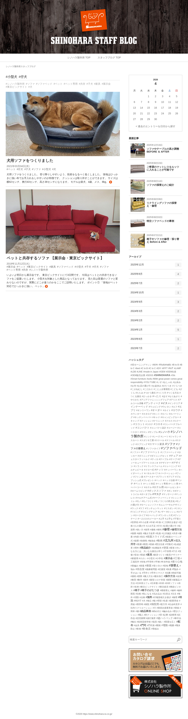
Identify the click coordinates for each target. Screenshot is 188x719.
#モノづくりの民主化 (164, 501)
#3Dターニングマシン (141, 365)
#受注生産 (160, 544)
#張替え (174, 565)
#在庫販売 (156, 548)
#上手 (161, 519)
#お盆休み (156, 386)
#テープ (173, 459)
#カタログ (147, 414)
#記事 (165, 615)
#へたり (156, 396)
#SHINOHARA (162, 375)
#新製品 (176, 580)
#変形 (172, 548)
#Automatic (165, 364)
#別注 (142, 537)
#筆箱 (176, 608)
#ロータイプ (139, 515)
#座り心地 (176, 561)
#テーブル (164, 459)
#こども (174, 389)
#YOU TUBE (150, 382)
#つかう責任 (150, 393)
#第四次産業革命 (165, 608)
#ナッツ (158, 469)
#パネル (148, 473)
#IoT (170, 368)
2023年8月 (156, 340)
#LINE (140, 371)
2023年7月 (156, 349)
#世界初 (134, 522)
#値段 (139, 533)
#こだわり (148, 389)
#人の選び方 (139, 526)
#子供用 (167, 551)
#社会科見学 (174, 604)
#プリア (171, 477)
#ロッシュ (171, 512)
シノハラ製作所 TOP (78, 57)
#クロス (169, 421)
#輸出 (133, 622)
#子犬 (90, 83)
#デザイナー (165, 463)
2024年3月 (156, 312)
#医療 (139, 544)
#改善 (178, 576)
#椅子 (136, 590)
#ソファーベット (150, 452)
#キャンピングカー (170, 417)
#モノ (138, 501)
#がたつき (167, 386)
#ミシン (175, 498)
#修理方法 (176, 529)
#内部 (136, 537)
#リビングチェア (149, 512)
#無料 (149, 597)
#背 (160, 615)
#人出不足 (151, 526)
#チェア (173, 455)
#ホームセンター (172, 487)
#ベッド (158, 480)
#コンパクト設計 (158, 428)
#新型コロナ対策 (157, 580)
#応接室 (161, 569)
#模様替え (165, 590)
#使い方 (139, 529)
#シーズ (156, 436)
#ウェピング (155, 406)
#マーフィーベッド (161, 498)
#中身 (158, 522)
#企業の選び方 (170, 526)
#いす (159, 382)
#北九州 (168, 540)
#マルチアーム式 (144, 498)
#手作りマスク (157, 573)
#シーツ (164, 436)
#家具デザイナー (173, 555)
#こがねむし (137, 389)
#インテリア (174, 403)
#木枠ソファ (171, 583)
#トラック (139, 466)
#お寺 (133, 386)
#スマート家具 (156, 444)
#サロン (144, 432)
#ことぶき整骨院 (162, 389)
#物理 (174, 597)
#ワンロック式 (166, 515)
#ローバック (152, 515)
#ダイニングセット (159, 456)
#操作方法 (169, 576)
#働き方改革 (149, 533)
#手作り (146, 573)
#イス (164, 403)
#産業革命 (173, 600)
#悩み (175, 569)
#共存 (82, 83)
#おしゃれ (167, 382)
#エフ (174, 406)
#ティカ (154, 459)
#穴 (154, 608)
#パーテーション (167, 473)
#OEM (162, 371)
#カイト (167, 410)
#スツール (170, 440)
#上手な (169, 519)
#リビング (135, 512)
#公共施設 (166, 533)
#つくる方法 (173, 393)
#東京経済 (163, 587)
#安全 (136, 555)
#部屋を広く (170, 622)
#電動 (164, 625)
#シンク (148, 436)
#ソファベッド (44, 83)
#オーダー (156, 410)
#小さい (143, 558)
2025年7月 (156, 284)
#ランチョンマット (154, 508)
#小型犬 (11, 77)
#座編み (134, 565)
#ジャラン (174, 436)
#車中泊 (177, 618)
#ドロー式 (149, 470)
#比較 (138, 594)
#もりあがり (174, 396)
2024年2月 (156, 321)
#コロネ (158, 424)
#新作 (145, 580)
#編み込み (167, 611)
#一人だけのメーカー (148, 519)
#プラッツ (161, 477)
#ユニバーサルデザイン (170, 505)
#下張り (177, 519)
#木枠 (161, 583)
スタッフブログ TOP (109, 57)
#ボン (169, 491)
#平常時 (150, 562)
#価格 (153, 529)
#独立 (149, 600)
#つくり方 (161, 393)
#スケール (159, 440)
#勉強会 (152, 540)
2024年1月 (156, 331)
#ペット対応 (149, 483)
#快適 (169, 569)
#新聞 (168, 580)
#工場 (176, 558)
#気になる (146, 594)
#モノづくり (148, 501)
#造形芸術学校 (144, 622)
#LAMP (177, 368)
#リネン (178, 508)
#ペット (58, 83)
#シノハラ (164, 432)
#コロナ (149, 424)
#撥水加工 (158, 576)
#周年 (136, 548)
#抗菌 (168, 573)
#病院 (146, 604)
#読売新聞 (140, 618)
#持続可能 (176, 573)
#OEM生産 (171, 371)
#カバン (164, 414)
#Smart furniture (138, 379)
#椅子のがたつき (150, 590)
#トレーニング (170, 466)
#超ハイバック (164, 618)
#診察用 (172, 615)
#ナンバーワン (171, 470)
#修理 (166, 529)
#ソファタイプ (153, 448)
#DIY (158, 368)
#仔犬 (23, 77)
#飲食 (138, 629)
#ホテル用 (158, 487)
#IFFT (165, 368)
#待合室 (140, 569)
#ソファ (30, 83)
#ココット (139, 424)
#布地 (142, 562)
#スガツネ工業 (147, 440)
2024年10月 (156, 293)
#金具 (136, 625)
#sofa (149, 379)
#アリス (173, 400)
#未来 (136, 587)
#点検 (142, 597)
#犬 (30, 86)
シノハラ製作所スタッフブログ (21, 66)
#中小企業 (144, 522)
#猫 (154, 600)
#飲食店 (146, 628)
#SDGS (149, 375)
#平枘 (157, 562)
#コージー (172, 428)
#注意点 (166, 594)
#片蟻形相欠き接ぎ (162, 597)
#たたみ (139, 393)
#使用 (146, 529)
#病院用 (154, 604)
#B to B (175, 365)
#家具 (97, 83)
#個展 (133, 533)
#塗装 (165, 547)
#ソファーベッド (169, 452)
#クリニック (158, 421)
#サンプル (153, 432)
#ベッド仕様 (169, 480)
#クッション (146, 421)
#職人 (140, 615)
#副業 (136, 540)
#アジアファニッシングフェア (154, 400)
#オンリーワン (143, 410)
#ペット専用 (71, 83)
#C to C (152, 368)
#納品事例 (145, 611)
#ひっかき (147, 396)
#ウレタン (166, 406)
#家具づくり (159, 555)
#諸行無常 (151, 618)
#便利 (159, 529)
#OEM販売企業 (138, 375)
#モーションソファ (149, 505)
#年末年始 (165, 562)
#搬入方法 (148, 576)
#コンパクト (142, 427)
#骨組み (155, 629)
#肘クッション (151, 615)
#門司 (143, 625)
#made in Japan (150, 371)
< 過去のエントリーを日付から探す (155, 126)
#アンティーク (152, 403)
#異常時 (139, 604)
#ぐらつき (177, 386)
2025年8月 (156, 275)
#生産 (165, 600)
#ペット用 (173, 483)
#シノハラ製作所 (15, 83)
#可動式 (169, 544)
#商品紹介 (145, 547)
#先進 (158, 533)
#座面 (148, 565)
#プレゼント (148, 480)
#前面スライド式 (155, 536)
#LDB (133, 371)
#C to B (144, 368)
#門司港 (151, 625)
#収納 (151, 544)
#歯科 (173, 590)
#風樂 (171, 625)
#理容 (159, 600)
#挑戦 (133, 576)
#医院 (145, 544)
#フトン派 (138, 477)
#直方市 (163, 604)
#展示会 (106, 83)
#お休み (177, 382)
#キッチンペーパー (142, 417)
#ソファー (135, 452)
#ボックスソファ (157, 490)
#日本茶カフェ (143, 583)
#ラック (134, 508)
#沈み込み (157, 594)
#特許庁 (137, 600)
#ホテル (148, 487)
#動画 (159, 540)
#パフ (155, 473)
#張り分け (157, 565)
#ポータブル (146, 494)
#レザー (162, 512)
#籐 (137, 611)
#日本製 (154, 583)
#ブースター (150, 477)
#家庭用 (134, 558)
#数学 (139, 580)
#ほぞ (164, 396)
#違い (160, 622)
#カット (156, 414)
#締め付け (156, 611)
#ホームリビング (139, 491)
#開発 (158, 625)
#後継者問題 (151, 569)
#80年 (155, 365)
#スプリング (142, 444)
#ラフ (141, 508)
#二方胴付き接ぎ (170, 522)
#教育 (133, 580)
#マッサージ (168, 494)
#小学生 (159, 558)
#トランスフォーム (153, 466)
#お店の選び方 (144, 386)
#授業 (139, 576)
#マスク (156, 494)
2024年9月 (156, 303)
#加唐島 (143, 540)
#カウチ (175, 410)
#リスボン (169, 508)
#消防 (136, 597)
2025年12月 (156, 266)
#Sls (173, 375)
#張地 (165, 565)
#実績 (142, 555)
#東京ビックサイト (16, 86)
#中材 (152, 522)
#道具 (154, 622)
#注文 (173, 594)
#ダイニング (144, 456)
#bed (137, 368)
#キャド (156, 417)
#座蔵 (141, 565)
